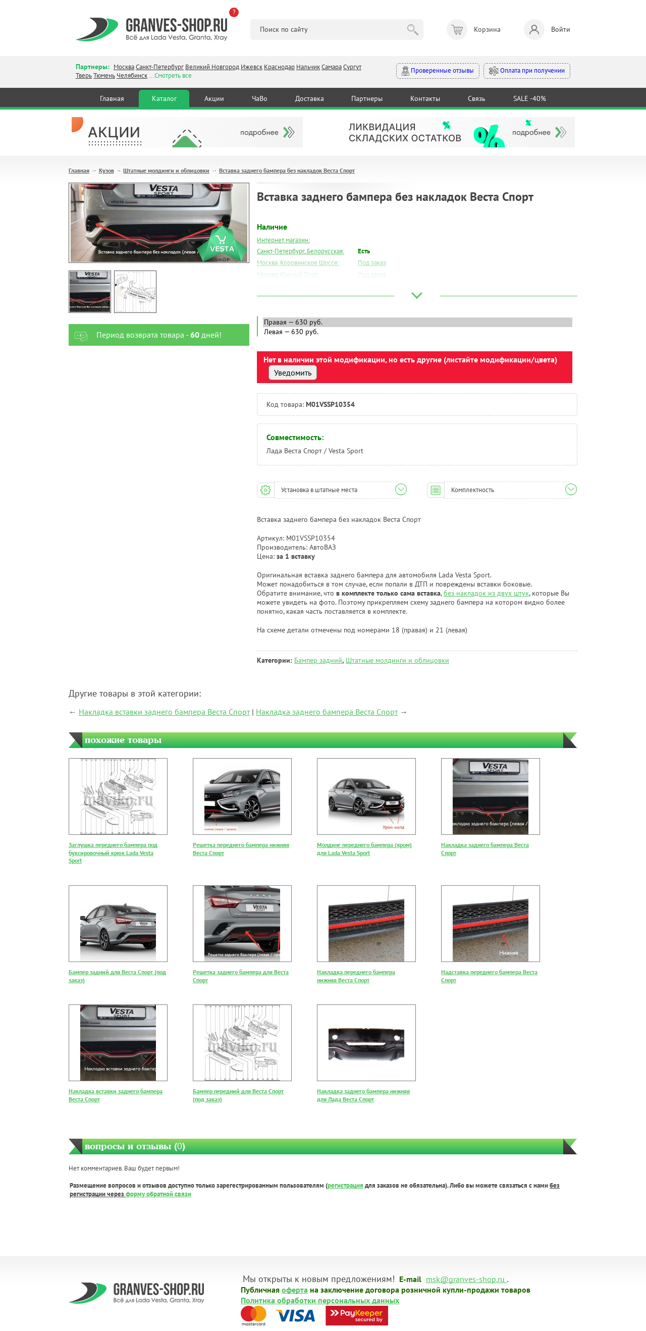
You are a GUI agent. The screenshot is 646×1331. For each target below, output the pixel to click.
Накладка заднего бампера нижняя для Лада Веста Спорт (363, 1095)
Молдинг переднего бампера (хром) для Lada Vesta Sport (364, 849)
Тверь (84, 75)
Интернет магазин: (283, 240)
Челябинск (132, 75)
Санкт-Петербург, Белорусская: (300, 251)
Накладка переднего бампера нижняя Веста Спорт (356, 976)
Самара (331, 67)
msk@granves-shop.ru (465, 1278)
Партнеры (367, 98)
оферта (295, 1289)
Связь (477, 98)
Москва (124, 67)
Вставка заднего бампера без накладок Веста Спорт (287, 170)
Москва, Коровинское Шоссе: (298, 262)
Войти (547, 29)
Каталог (164, 98)
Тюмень (104, 75)
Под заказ (372, 262)
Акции (214, 98)
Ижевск (251, 67)
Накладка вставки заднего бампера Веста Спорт (164, 712)
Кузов (106, 170)
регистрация (345, 1185)
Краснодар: (273, 297)
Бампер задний (318, 660)
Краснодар (279, 67)
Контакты (425, 98)
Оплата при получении (527, 71)
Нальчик (308, 67)
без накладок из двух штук (486, 593)
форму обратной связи (158, 1194)
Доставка (309, 98)
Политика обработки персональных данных (320, 1299)
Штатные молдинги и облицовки (166, 170)
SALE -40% (529, 98)
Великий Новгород (212, 67)
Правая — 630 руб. (417, 322)
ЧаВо (259, 98)
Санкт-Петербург (160, 67)
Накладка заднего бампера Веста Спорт (327, 712)
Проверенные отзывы (438, 71)
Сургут (352, 67)
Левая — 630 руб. (417, 332)
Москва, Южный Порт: (288, 274)
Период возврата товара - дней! (145, 335)
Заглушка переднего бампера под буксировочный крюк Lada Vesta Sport (113, 852)
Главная (112, 98)
